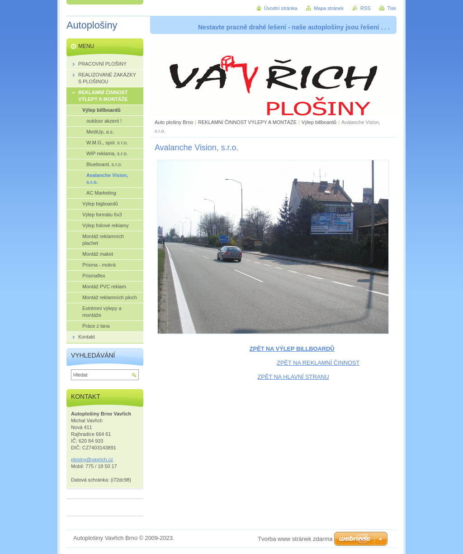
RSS (365, 8)
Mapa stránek (329, 8)
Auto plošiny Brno (174, 122)
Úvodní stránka (280, 8)
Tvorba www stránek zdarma (295, 538)
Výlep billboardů (319, 122)
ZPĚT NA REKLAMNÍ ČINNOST (318, 362)
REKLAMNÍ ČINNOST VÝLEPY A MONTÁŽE (247, 122)
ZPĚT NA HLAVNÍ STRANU (293, 376)
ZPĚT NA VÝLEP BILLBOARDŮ (292, 348)
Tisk (391, 8)
